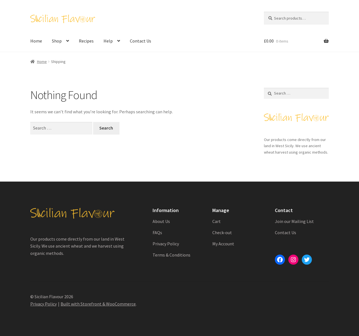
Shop (57, 41)
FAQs (157, 232)
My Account (223, 243)
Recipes (86, 41)
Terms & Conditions (171, 255)
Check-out (222, 232)
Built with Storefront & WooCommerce (98, 304)
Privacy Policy (166, 243)
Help (108, 41)
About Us (161, 221)
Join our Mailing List (294, 221)
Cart (216, 221)
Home (36, 41)
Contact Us (140, 41)
